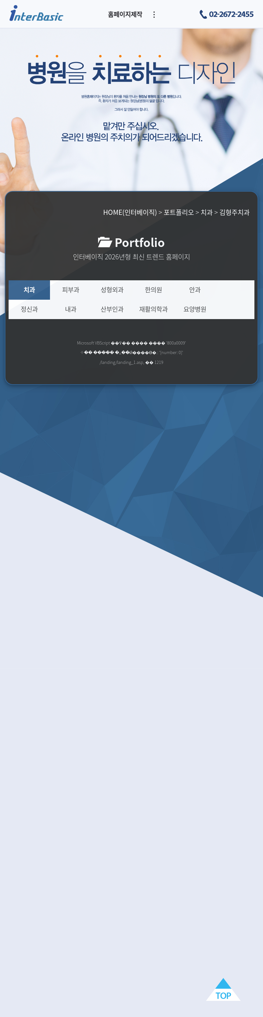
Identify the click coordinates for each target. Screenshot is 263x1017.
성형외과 (112, 289)
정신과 (29, 309)
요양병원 (194, 309)
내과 (70, 309)
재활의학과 (153, 309)
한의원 (153, 289)
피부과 (70, 289)
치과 (29, 289)
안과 (195, 289)
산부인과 (112, 309)
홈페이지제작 (125, 14)
